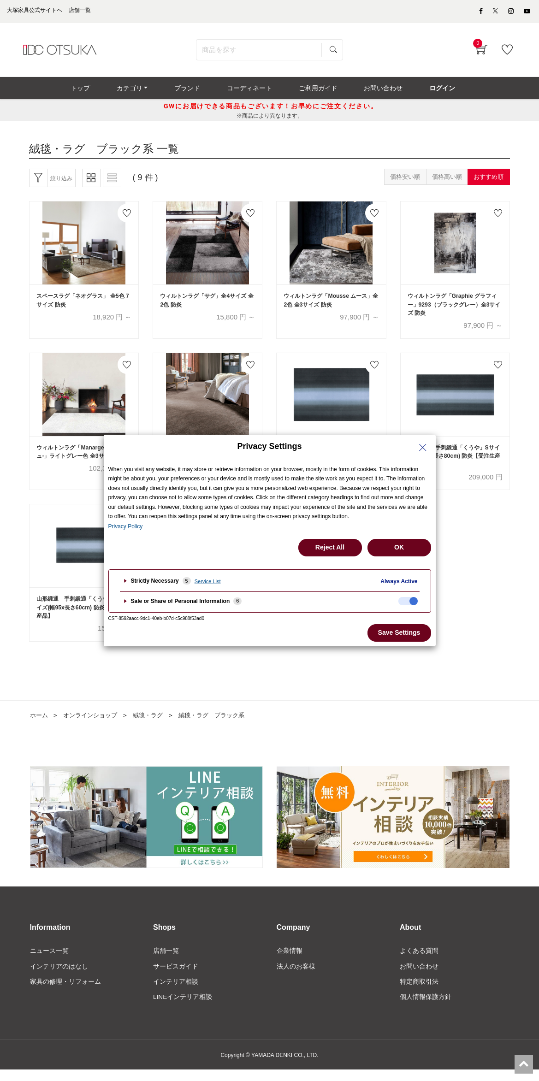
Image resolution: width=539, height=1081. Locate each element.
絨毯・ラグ (154, 725)
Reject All (329, 547)
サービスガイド (175, 976)
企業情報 (289, 960)
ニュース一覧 (49, 960)
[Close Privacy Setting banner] (423, 447)
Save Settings (399, 632)
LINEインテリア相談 (183, 1007)
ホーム (39, 725)
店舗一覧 (166, 960)
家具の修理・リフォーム (65, 992)
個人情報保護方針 (425, 1007)
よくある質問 (419, 960)
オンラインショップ (94, 725)
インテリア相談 (175, 992)
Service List (208, 581)
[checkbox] (408, 601)
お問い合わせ (419, 976)
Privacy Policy (125, 526)
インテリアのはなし (59, 976)
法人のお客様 (296, 976)
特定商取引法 (419, 992)
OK (399, 547)
